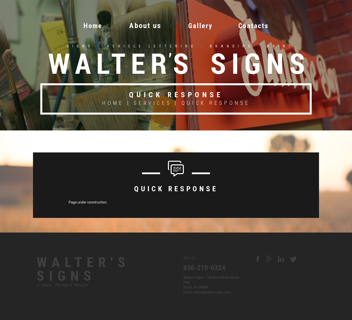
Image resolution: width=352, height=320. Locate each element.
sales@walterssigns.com (211, 292)
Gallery (200, 25)
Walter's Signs (89, 269)
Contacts (257, 25)
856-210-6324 (204, 267)
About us (143, 25)
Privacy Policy (72, 287)
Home (89, 25)
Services (153, 102)
